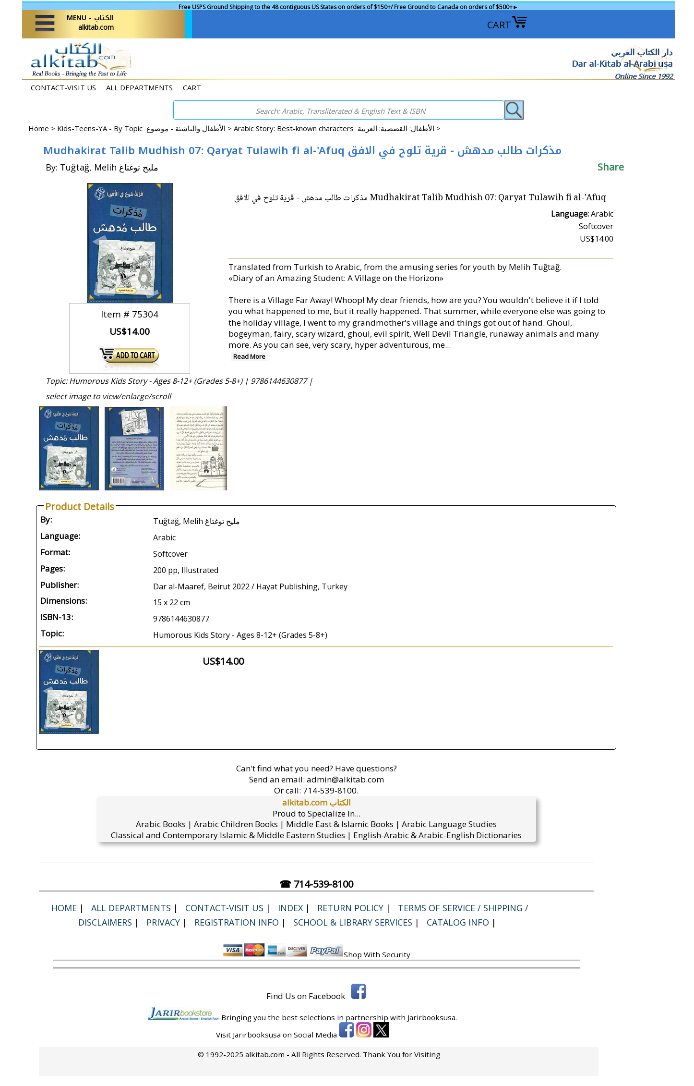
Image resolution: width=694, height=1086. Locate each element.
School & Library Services (352, 922)
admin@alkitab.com (345, 779)
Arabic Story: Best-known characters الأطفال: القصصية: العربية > (337, 128)
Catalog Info (458, 922)
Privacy (163, 922)
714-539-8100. (331, 790)
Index (290, 908)
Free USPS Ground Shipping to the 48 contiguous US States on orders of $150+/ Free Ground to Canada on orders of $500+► (348, 7)
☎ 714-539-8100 (316, 884)
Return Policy (350, 908)
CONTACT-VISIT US (63, 87)
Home (38, 128)
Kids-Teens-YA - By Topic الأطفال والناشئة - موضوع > (145, 128)
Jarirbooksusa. (432, 1017)
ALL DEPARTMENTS (139, 87)
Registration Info (236, 922)
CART (507, 24)
